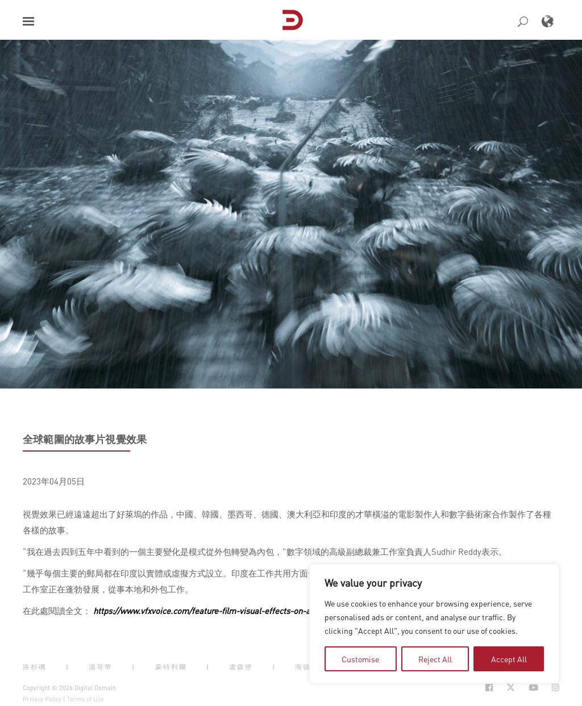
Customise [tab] (360, 659)
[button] (28, 21)
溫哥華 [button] (101, 667)
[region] (434, 623)
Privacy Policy (42, 699)
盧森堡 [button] (241, 667)
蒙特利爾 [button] (171, 667)
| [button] (67, 667)
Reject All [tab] (435, 659)
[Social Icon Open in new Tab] (489, 687)
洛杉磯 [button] (35, 667)
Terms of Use (85, 699)
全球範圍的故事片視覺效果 (85, 439)
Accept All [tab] (509, 659)
